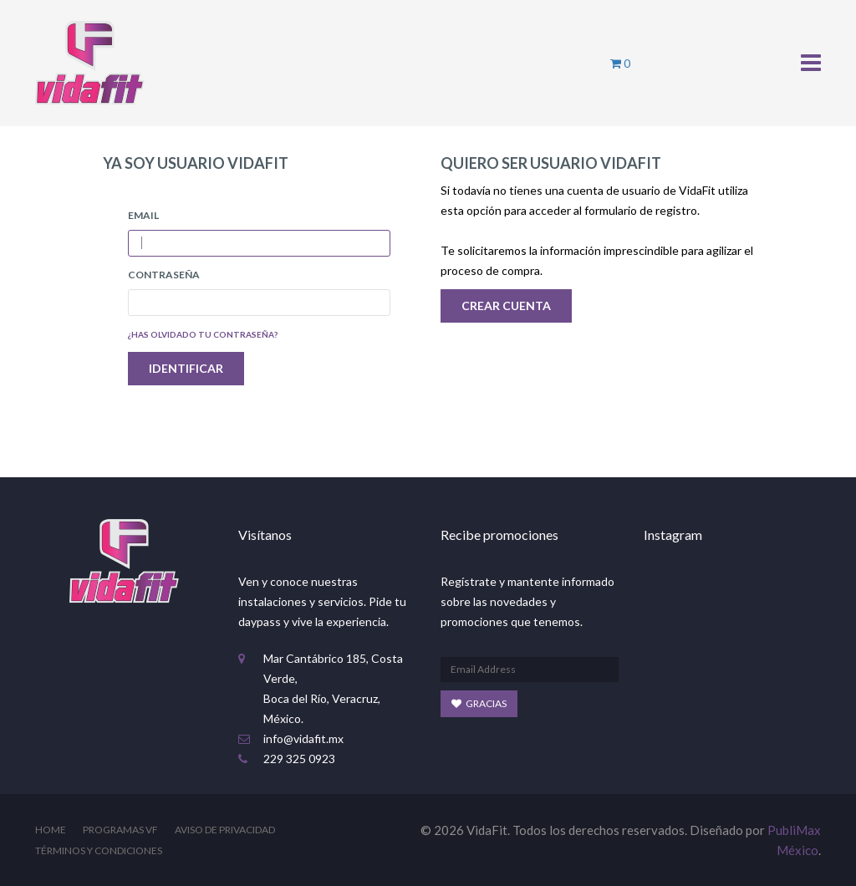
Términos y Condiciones (98, 850)
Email (143, 215)
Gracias (479, 703)
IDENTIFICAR (186, 368)
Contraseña (164, 274)
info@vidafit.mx (303, 738)
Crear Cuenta (506, 305)
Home (50, 829)
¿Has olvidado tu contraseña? (203, 334)
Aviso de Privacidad (225, 829)
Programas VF (120, 829)
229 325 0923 (299, 758)
